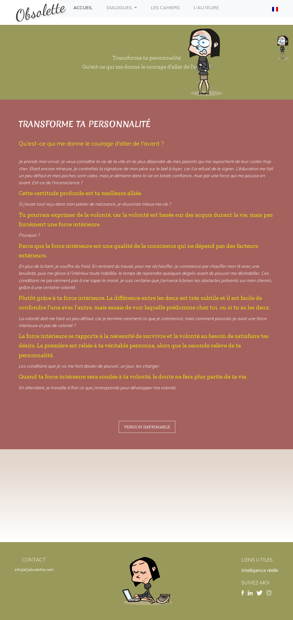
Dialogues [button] (120, 7)
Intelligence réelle (259, 570)
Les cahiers (166, 7)
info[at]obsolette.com (34, 569)
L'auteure (207, 7)
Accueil (84, 7)
